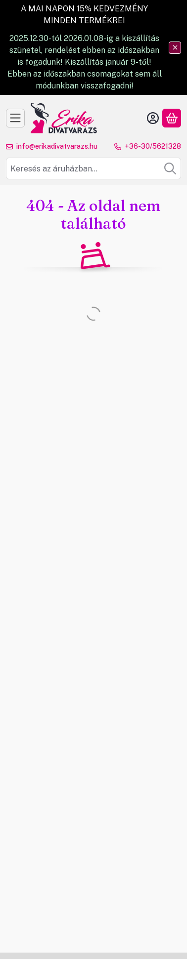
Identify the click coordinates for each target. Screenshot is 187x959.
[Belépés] (152, 118)
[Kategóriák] (15, 118)
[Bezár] (175, 48)
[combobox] (93, 168)
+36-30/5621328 (153, 146)
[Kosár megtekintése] (171, 118)
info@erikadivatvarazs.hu (56, 146)
